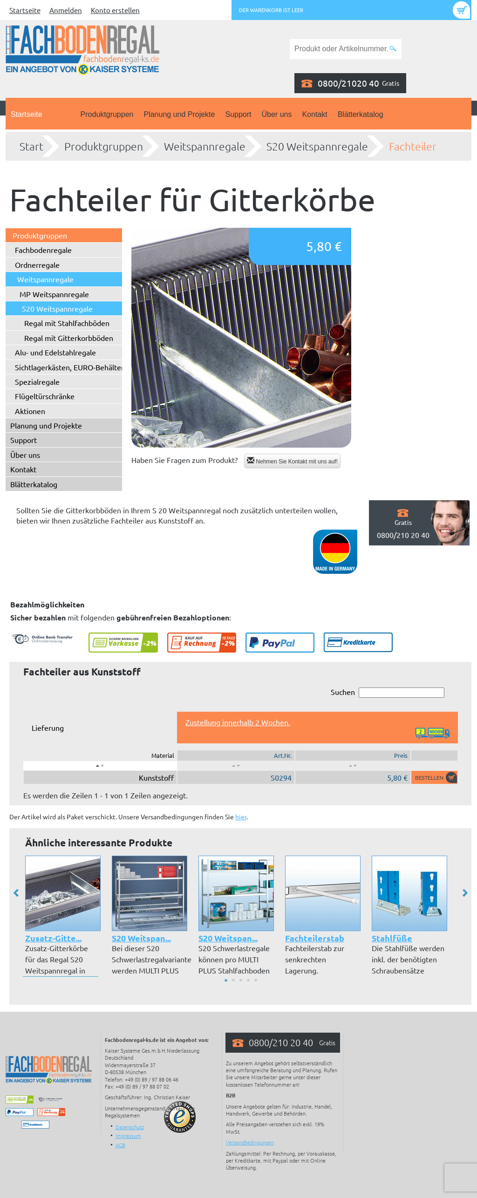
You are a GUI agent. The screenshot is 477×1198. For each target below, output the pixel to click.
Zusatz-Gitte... (53, 938)
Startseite (25, 10)
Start (31, 146)
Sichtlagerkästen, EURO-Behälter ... (73, 367)
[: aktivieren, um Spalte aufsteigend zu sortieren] (236, 765)
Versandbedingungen (250, 1142)
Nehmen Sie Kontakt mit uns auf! (292, 461)
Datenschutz (130, 1126)
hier (240, 816)
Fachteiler (412, 146)
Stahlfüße (392, 938)
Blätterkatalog (360, 114)
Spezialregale (37, 381)
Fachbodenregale (43, 249)
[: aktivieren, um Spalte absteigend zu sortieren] (100, 765)
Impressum (128, 1135)
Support (238, 114)
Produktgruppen (107, 114)
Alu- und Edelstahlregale (55, 352)
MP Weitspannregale (54, 294)
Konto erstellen (115, 10)
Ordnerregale (37, 264)
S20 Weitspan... (141, 938)
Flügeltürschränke (45, 396)
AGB (120, 1145)
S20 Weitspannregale (317, 146)
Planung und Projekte (179, 114)
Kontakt (314, 114)
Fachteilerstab (314, 938)
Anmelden (65, 10)
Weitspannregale (204, 146)
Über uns (277, 114)
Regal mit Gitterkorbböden (68, 337)
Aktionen (30, 410)
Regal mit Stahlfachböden (66, 322)
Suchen (387, 692)
